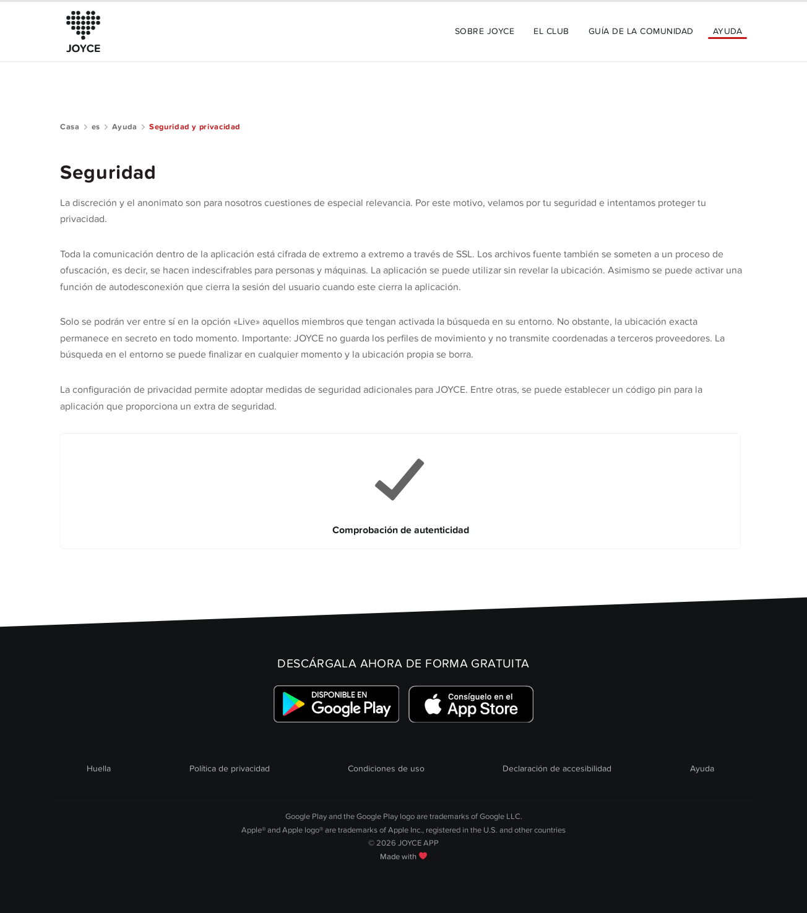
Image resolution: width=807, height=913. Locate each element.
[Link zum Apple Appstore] (471, 703)
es (96, 127)
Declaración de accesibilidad (557, 768)
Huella (99, 768)
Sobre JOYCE (484, 31)
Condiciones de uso (386, 768)
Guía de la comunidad (641, 31)
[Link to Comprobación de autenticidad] (400, 491)
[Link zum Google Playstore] (336, 703)
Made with (403, 857)
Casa (70, 127)
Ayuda (727, 31)
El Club (551, 31)
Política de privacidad (229, 768)
